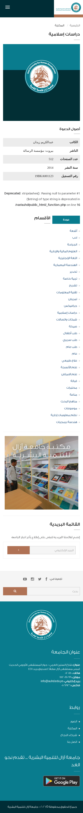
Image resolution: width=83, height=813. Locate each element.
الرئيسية (75, 25)
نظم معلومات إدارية (64, 415)
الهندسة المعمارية (65, 265)
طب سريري (70, 340)
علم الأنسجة (69, 367)
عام (74, 353)
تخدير (73, 271)
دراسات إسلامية (67, 312)
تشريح (73, 285)
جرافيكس (70, 306)
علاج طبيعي (69, 360)
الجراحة (72, 244)
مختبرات (71, 387)
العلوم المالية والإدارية (63, 251)
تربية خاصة (70, 278)
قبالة (74, 381)
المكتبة (72, 728)
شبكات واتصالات (66, 319)
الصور (73, 721)
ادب (74, 237)
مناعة (73, 394)
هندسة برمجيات (66, 422)
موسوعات (70, 408)
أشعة (73, 231)
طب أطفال (70, 333)
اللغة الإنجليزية (67, 258)
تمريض (72, 299)
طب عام (71, 347)
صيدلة (73, 326)
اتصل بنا (72, 742)
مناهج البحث (69, 401)
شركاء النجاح (69, 735)
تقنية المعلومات (66, 292)
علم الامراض (69, 374)
